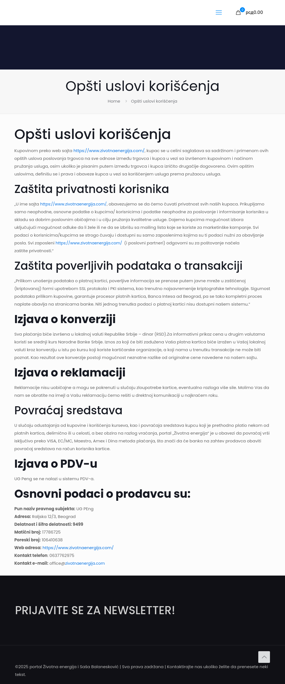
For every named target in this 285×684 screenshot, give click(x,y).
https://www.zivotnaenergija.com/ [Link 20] (89, 243)
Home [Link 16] (114, 101)
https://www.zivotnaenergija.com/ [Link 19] (73, 204)
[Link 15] (249, 12)
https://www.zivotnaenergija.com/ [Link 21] (78, 548)
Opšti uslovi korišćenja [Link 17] (154, 101)
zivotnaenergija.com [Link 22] (85, 563)
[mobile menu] (218, 12)
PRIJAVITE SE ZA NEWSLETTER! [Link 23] (95, 610)
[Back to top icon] (264, 657)
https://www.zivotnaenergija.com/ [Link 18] (109, 150)
